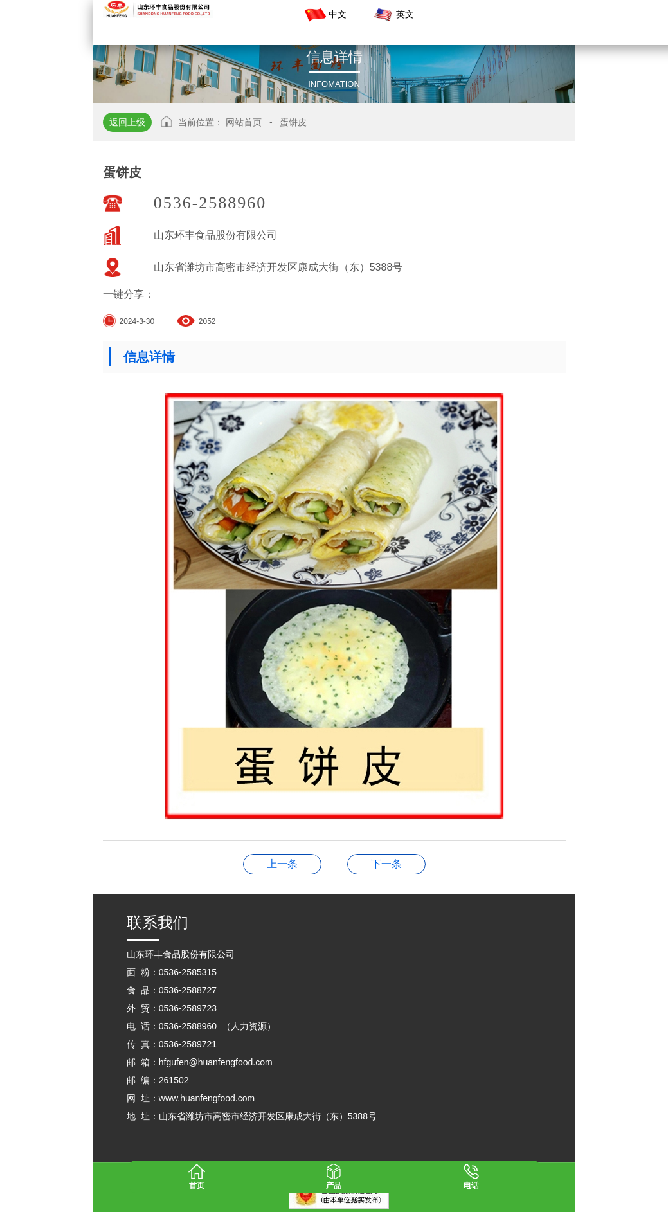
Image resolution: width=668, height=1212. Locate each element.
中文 (325, 15)
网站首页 (244, 122)
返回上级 (127, 122)
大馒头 (282, 863)
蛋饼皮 (293, 122)
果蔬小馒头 (386, 863)
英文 (392, 15)
